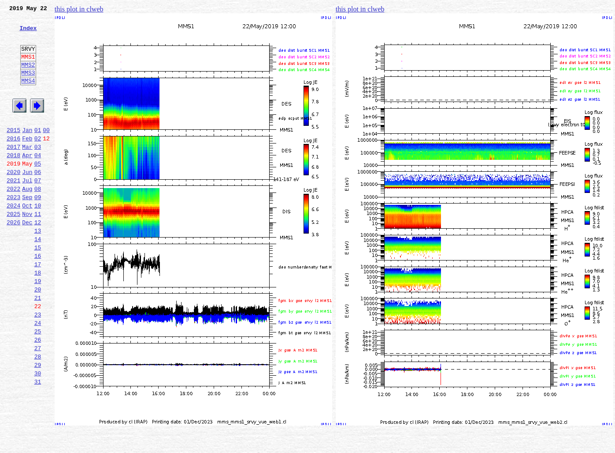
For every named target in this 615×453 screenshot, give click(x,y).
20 (37, 336)
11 (37, 248)
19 (37, 326)
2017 (13, 170)
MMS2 (28, 76)
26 (37, 394)
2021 (13, 209)
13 (37, 268)
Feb (27, 161)
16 (37, 297)
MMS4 (28, 95)
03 (37, 170)
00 (46, 151)
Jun (27, 200)
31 (37, 442)
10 (37, 238)
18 (37, 316)
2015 (13, 151)
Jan (27, 151)
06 (37, 200)
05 (37, 190)
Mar (27, 170)
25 (37, 384)
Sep (27, 229)
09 (37, 229)
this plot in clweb (79, 9)
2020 (13, 200)
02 (37, 161)
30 (37, 433)
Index (28, 33)
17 (37, 306)
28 (37, 413)
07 (37, 209)
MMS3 (28, 86)
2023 (13, 229)
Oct (27, 238)
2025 (13, 248)
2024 (13, 238)
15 (37, 287)
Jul (27, 209)
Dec (27, 258)
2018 (13, 180)
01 (37, 151)
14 (37, 277)
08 (37, 219)
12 (37, 258)
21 (37, 345)
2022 (13, 219)
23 (37, 365)
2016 (13, 161)
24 (37, 374)
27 (37, 404)
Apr (27, 180)
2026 (13, 258)
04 (37, 180)
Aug (27, 219)
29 (37, 423)
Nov (27, 248)
